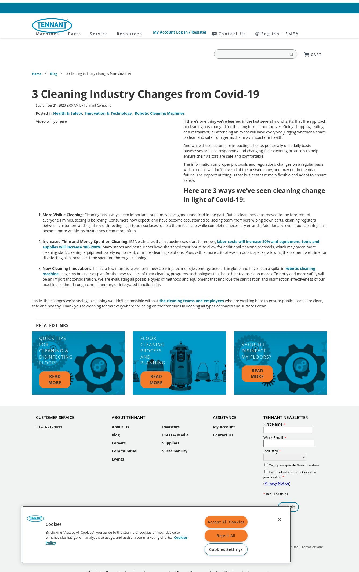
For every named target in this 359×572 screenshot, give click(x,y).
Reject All (226, 535)
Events (118, 442)
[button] (35, 520)
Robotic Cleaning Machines (159, 96)
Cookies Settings (226, 549)
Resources (178, 25)
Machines (96, 25)
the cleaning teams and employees (192, 284)
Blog (116, 418)
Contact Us (273, 8)
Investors (171, 410)
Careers (119, 426)
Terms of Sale (312, 530)
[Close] (279, 519)
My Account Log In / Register (230, 8)
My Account (224, 410)
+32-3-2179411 (49, 410)
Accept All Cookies (226, 521)
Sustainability (174, 434)
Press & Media (175, 418)
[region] (156, 534)
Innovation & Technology (108, 96)
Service (148, 25)
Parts (123, 25)
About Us (120, 410)
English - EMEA (308, 8)
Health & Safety (67, 96)
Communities (124, 434)
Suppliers (170, 426)
